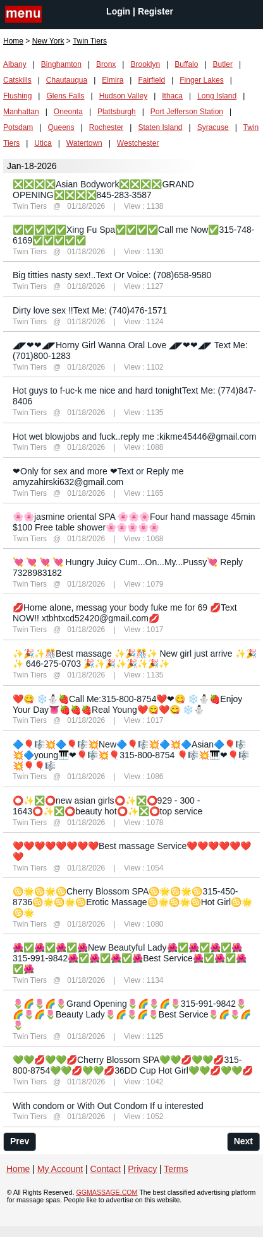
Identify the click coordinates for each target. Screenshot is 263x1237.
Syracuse (213, 127)
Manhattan (21, 111)
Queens (60, 127)
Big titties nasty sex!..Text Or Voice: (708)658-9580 (112, 275)
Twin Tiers (30, 206)
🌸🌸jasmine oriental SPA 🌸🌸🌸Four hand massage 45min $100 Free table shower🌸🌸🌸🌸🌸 (134, 522)
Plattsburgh (116, 111)
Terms (176, 1169)
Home (13, 41)
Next (243, 1141)
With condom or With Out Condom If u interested (108, 1106)
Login (118, 11)
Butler (223, 64)
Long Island (216, 95)
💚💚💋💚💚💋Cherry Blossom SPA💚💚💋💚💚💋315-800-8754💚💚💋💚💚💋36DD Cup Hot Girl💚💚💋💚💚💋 (133, 1065)
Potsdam (18, 127)
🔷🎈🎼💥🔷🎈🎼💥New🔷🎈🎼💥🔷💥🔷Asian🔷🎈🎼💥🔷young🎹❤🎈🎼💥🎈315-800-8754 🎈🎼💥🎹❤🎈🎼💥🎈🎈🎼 (131, 755)
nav (23, 15)
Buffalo (186, 64)
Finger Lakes (201, 80)
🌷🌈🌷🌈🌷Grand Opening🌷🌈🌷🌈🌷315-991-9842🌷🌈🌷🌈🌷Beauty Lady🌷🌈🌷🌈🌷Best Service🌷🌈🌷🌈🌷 (132, 1014)
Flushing (17, 95)
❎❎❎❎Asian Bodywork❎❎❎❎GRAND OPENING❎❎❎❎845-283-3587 (103, 189)
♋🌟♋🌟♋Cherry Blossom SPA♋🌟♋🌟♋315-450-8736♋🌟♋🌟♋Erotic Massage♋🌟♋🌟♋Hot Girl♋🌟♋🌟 (132, 902)
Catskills (17, 80)
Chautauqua (66, 80)
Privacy (142, 1169)
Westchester (138, 143)
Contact (105, 1169)
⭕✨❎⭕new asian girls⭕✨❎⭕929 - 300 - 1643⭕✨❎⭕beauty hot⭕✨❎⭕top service (107, 805)
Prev (19, 1141)
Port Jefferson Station (186, 111)
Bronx (106, 64)
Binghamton (61, 64)
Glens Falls (65, 95)
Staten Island (160, 127)
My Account (60, 1169)
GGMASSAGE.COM (106, 1192)
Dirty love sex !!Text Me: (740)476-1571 (90, 310)
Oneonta (68, 111)
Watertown (84, 143)
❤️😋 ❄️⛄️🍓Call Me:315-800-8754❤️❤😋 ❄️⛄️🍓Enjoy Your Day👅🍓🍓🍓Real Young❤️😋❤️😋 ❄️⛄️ (127, 704)
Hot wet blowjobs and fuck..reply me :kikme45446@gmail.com (134, 436)
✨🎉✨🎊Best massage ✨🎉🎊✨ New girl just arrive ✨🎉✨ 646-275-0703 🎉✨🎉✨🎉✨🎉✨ (135, 658)
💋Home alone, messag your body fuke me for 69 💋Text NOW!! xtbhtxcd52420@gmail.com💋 (125, 612)
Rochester (106, 127)
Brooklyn (145, 64)
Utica (42, 143)
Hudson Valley (123, 95)
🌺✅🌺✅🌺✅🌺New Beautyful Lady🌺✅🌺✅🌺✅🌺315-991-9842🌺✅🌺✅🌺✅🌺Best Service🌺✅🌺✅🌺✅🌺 (130, 958)
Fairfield (151, 80)
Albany (15, 64)
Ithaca (172, 95)
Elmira (112, 80)
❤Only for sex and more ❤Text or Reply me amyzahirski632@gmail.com (98, 476)
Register (155, 11)
